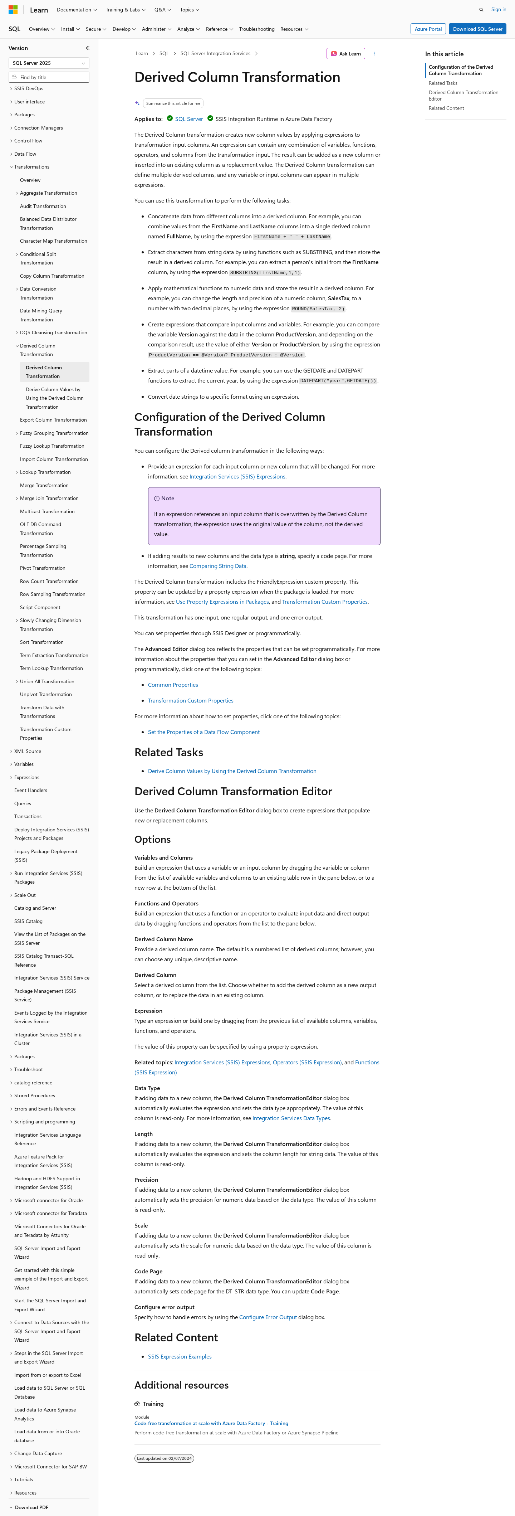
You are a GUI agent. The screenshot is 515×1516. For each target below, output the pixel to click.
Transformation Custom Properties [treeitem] (46, 709)
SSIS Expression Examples (180, 1356)
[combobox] (49, 63)
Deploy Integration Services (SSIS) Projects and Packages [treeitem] (51, 809)
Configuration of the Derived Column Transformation (461, 70)
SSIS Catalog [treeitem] (28, 896)
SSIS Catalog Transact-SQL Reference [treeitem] (44, 935)
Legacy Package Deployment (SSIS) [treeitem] (46, 831)
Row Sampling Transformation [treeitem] (52, 569)
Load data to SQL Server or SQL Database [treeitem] (49, 1367)
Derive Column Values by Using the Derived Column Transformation (232, 770)
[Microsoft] (13, 9)
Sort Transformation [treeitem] (42, 617)
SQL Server (189, 118)
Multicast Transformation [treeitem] (47, 486)
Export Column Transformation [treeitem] (53, 395)
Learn (142, 53)
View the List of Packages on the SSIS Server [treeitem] (49, 914)
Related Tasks (443, 82)
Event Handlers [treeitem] (30, 765)
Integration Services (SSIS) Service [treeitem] (51, 952)
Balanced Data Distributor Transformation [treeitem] (48, 198)
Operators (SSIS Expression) (307, 1062)
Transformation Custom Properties (325, 601)
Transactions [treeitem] (27, 791)
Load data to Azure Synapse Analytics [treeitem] (45, 1389)
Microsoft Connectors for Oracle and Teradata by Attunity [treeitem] (49, 1206)
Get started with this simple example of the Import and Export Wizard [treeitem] (51, 1254)
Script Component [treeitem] (40, 582)
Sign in (498, 9)
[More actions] (374, 53)
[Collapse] (87, 48)
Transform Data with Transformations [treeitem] (42, 687)
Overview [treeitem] (30, 155)
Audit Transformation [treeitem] (43, 181)
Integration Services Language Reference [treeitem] (47, 1114)
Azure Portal (428, 28)
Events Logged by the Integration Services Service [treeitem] (51, 992)
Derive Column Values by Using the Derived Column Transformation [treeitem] (55, 373)
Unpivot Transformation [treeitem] (46, 669)
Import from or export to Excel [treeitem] (47, 1350)
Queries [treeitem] (22, 778)
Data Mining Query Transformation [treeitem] (41, 290)
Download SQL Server (477, 28)
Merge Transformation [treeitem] (44, 460)
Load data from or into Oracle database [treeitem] (47, 1411)
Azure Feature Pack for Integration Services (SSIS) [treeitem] (43, 1136)
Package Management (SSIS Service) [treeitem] (45, 970)
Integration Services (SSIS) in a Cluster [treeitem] (48, 1014)
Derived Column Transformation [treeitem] (44, 347)
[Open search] (481, 9)
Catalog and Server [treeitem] (35, 883)
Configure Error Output (268, 1317)
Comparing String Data (218, 565)
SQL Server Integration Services (215, 53)
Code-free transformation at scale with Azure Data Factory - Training (211, 1423)
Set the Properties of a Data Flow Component (204, 731)
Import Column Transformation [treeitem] (54, 434)
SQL (164, 53)
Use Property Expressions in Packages (222, 601)
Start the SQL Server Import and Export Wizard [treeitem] (50, 1280)
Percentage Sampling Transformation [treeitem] (43, 526)
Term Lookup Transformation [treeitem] (51, 643)
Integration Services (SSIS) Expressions (237, 476)
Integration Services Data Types (291, 1118)
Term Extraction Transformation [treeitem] (54, 630)
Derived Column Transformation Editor (464, 95)
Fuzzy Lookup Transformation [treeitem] (52, 421)
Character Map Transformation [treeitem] (53, 216)
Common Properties (173, 684)
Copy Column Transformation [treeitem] (52, 251)
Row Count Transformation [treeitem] (49, 556)
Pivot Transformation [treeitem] (42, 543)
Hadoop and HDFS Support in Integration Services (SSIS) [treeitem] (47, 1158)
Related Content (446, 108)
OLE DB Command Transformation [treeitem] (40, 504)
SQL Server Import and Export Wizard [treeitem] (47, 1228)
